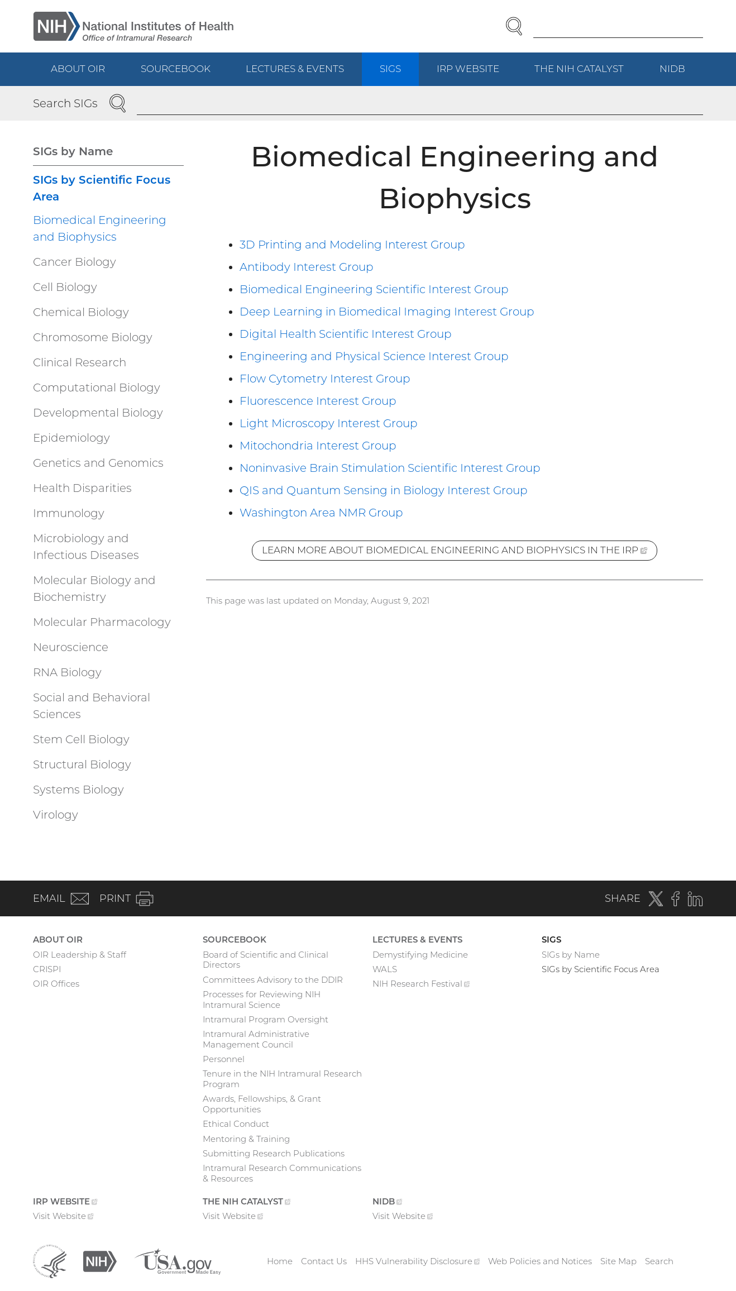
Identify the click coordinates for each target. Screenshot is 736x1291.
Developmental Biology (98, 412)
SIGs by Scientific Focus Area (101, 188)
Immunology (68, 513)
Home (280, 1261)
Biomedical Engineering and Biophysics (99, 228)
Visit (63, 1217)
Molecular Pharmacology (102, 622)
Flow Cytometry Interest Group (325, 378)
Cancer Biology (74, 262)
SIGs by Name (73, 151)
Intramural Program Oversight (265, 1019)
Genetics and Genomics (98, 463)
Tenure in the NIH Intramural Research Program (282, 1078)
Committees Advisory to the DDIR (273, 979)
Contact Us (324, 1261)
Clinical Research (79, 362)
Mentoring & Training (246, 1139)
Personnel (224, 1059)
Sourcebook (176, 68)
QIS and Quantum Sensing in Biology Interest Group (384, 490)
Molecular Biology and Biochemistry (94, 588)
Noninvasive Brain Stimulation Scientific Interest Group (390, 468)
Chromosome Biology (92, 337)
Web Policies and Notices (540, 1261)
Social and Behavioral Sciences (91, 706)
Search (659, 1261)
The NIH (588, 74)
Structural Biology (82, 764)
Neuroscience (70, 647)
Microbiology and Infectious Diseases (86, 547)
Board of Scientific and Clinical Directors (265, 959)
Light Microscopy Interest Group (329, 423)
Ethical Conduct (236, 1123)
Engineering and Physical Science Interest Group (374, 356)
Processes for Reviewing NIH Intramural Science (262, 999)
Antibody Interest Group (307, 267)
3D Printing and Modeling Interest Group (352, 244)
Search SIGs (65, 103)
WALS (384, 969)
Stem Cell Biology (81, 739)
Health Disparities (82, 488)
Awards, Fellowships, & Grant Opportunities (262, 1104)
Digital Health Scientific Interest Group (346, 334)
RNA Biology (67, 672)
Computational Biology (96, 387)
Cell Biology (65, 287)
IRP (477, 74)
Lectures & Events (295, 68)
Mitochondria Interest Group (318, 445)
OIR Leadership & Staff (79, 954)
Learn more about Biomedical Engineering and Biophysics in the (459, 552)
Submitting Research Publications (274, 1153)
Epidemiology (71, 437)
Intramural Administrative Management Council (256, 1039)
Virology (55, 814)
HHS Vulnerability (417, 1261)
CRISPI (47, 969)
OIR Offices (56, 983)
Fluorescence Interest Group (318, 401)
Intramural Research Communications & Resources (282, 1173)
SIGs (390, 68)
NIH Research (421, 985)
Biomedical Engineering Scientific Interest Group (374, 289)
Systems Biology (78, 789)
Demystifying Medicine (420, 954)
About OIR (78, 68)
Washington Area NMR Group (321, 512)
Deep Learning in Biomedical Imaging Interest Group (387, 311)
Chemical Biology (81, 312)
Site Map (618, 1261)
